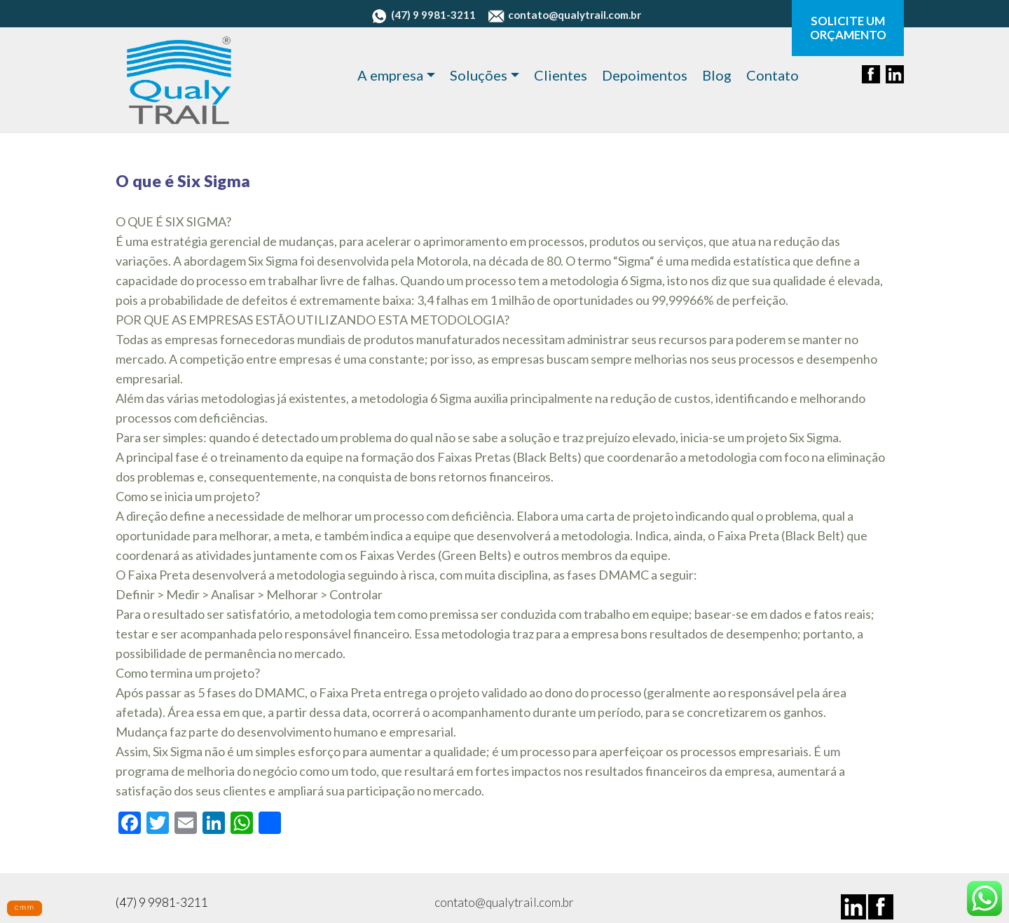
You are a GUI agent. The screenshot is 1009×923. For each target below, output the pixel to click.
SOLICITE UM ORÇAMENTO (848, 28)
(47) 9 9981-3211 (423, 14)
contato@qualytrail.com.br (564, 14)
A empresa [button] (390, 75)
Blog (717, 75)
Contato (772, 75)
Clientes (560, 75)
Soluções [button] (478, 75)
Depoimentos (644, 75)
